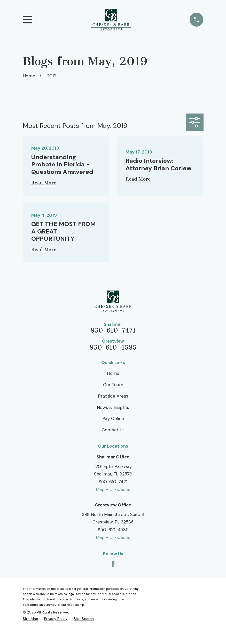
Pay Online (113, 418)
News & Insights (113, 407)
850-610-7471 (113, 331)
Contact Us (113, 430)
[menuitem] (30, 619)
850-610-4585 (113, 348)
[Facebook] (113, 564)
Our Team (113, 384)
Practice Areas (113, 396)
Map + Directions (113, 489)
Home (113, 373)
